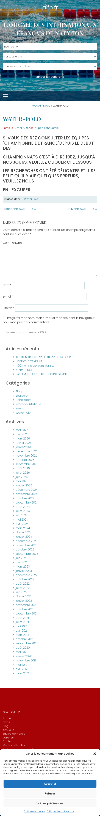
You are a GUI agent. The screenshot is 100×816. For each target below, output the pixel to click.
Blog (19, 391)
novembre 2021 (26, 605)
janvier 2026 (24, 447)
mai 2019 (21, 665)
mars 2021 (22, 635)
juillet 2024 (23, 511)
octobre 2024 (25, 498)
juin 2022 (21, 592)
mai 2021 (21, 626)
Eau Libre (22, 396)
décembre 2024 (27, 490)
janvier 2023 (24, 571)
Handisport (23, 400)
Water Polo (31, 199)
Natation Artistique (28, 404)
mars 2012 (22, 673)
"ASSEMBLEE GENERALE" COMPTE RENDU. (42, 374)
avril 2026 (22, 434)
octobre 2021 (24, 609)
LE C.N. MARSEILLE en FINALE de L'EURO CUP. (43, 357)
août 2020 (23, 648)
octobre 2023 (25, 549)
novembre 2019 (26, 660)
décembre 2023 (26, 541)
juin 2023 (21, 558)
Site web (9, 308)
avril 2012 (21, 669)
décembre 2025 (27, 451)
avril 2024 (22, 524)
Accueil (36, 105)
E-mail (8, 296)
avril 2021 (21, 631)
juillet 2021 (22, 622)
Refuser (50, 793)
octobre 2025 (25, 460)
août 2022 (23, 584)
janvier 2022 (24, 601)
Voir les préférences (50, 803)
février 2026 (24, 443)
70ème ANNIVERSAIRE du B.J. (35, 366)
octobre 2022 (25, 579)
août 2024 (23, 507)
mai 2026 (22, 430)
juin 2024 (22, 515)
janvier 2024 (24, 537)
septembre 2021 (26, 613)
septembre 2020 (27, 643)
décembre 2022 (26, 575)
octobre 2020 (25, 639)
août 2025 (23, 468)
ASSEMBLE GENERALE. (29, 361)
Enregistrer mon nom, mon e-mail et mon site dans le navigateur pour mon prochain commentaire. (49, 320)
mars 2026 (23, 438)
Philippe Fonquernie (46, 128)
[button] (94, 754)
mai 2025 (22, 481)
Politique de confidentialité (60, 811)
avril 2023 (22, 562)
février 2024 (24, 532)
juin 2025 (22, 477)
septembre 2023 (27, 554)
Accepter (50, 784)
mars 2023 (23, 567)
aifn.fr (50, 7)
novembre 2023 (26, 545)
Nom (7, 285)
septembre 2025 (27, 464)
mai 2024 (22, 520)
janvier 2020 (24, 656)
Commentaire (13, 243)
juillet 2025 (23, 473)
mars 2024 (23, 528)
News (46, 105)
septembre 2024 (27, 502)
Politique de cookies (34, 811)
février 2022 (23, 596)
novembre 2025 (26, 456)
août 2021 (22, 618)
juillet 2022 (23, 588)
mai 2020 (22, 652)
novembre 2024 (26, 494)
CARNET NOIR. (25, 370)
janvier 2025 (24, 485)
